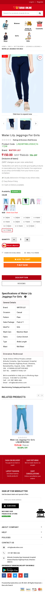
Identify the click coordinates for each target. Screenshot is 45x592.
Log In (31, 2)
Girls (10, 46)
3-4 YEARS (36, 218)
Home (4, 46)
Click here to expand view (22, 114)
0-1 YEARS (6, 218)
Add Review (32, 140)
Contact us (8, 543)
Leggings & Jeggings (33, 46)
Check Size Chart (12, 212)
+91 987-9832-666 (14, 553)
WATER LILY (15, 150)
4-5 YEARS (6, 222)
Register (40, 2)
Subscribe (11, 506)
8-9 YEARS (36, 222)
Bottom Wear (19, 46)
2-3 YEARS (26, 218)
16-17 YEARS (7, 230)
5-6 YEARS (16, 222)
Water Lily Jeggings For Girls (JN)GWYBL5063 (22, 441)
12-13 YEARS (19, 226)
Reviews (22, 284)
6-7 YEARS (26, 222)
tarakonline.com (16, 583)
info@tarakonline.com (15, 547)
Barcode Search (7, 585)
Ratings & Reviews (20, 140)
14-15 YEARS (30, 226)
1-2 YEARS (16, 218)
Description (21, 278)
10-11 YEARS (7, 226)
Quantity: (6, 239)
